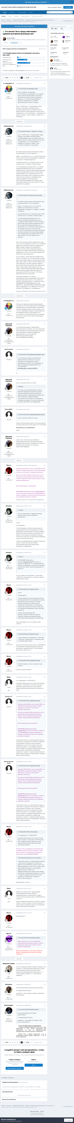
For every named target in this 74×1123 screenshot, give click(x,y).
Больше (31, 12)
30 (9, 976)
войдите (11, 70)
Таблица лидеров (22, 12)
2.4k (9, 519)
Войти (33, 1065)
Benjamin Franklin (9, 963)
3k (9, 338)
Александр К (8, 1005)
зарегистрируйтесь (20, 70)
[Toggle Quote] (18, 88)
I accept (68, 1120)
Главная (4, 13)
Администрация (25, 16)
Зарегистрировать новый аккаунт (15, 1068)
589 (9, 139)
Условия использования (16, 1121)
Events (10, 16)
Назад (7, 77)
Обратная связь (34, 1111)
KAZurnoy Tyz (8, 126)
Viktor (9, 677)
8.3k (9, 946)
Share (6, 42)
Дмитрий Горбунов (8, 324)
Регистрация (68, 7)
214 (9, 96)
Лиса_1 (8, 465)
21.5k (9, 997)
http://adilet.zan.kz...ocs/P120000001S (25, 427)
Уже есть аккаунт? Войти (55, 7)
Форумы (3, 16)
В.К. (55, 36)
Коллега (9, 506)
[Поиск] (54, 12)
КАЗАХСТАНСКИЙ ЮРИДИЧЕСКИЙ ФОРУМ (18, 7)
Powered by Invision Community (37, 1114)
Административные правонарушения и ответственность (31, 39)
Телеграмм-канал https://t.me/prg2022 (36, 2)
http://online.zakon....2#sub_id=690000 (27, 368)
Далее (27, 77)
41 (9, 690)
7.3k (9, 1018)
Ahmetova (8, 984)
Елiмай (13, 38)
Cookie (42, 1111)
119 (9, 478)
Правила (16, 16)
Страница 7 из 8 (38, 77)
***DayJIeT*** (8, 83)
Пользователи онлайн (37, 16)
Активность (12, 12)
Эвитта (8, 933)
